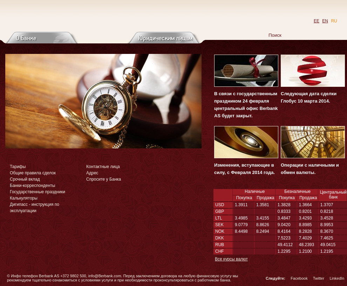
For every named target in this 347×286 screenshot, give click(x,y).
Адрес (92, 172)
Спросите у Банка (103, 179)
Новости (280, 50)
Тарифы (18, 166)
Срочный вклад (25, 179)
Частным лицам (103, 37)
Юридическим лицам (164, 37)
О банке (41, 37)
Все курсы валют (231, 259)
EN (325, 21)
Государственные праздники (37, 191)
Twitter (318, 278)
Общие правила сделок (33, 172)
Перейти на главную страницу (69, 16)
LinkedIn (336, 278)
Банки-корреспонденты (32, 185)
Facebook (299, 278)
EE (316, 21)
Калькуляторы (24, 198)
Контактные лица (103, 166)
